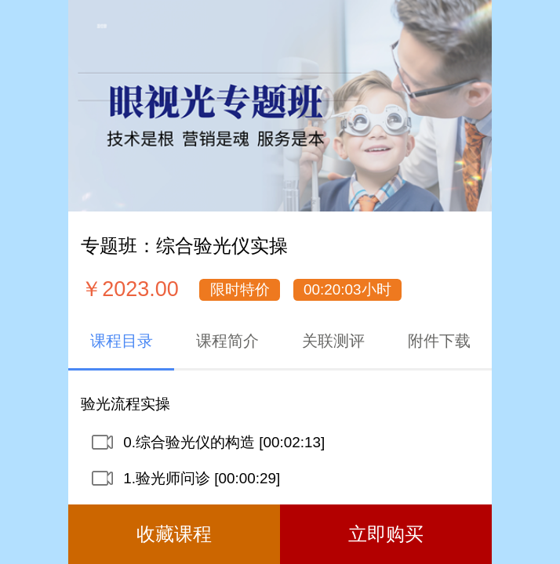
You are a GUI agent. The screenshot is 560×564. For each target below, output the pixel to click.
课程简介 (227, 340)
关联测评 (333, 340)
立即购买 (386, 533)
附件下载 (439, 340)
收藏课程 (174, 533)
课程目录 (121, 340)
